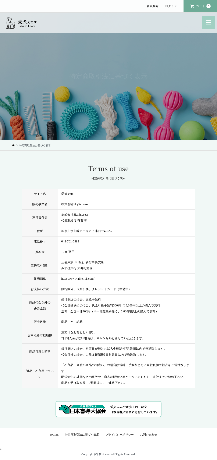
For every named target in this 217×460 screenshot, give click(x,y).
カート (203, 6)
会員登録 (152, 6)
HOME (54, 434)
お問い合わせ (148, 434)
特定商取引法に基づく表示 (82, 434)
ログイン (171, 6)
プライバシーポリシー (120, 434)
